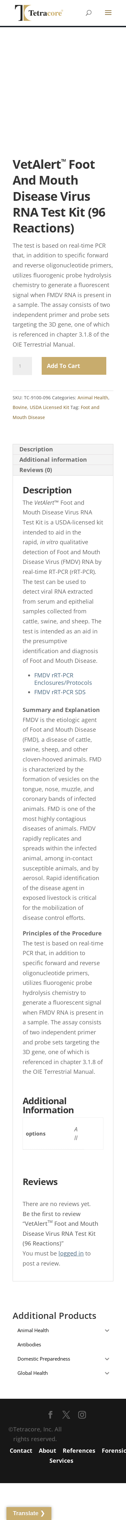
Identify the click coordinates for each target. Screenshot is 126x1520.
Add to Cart (63, 366)
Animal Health (93, 397)
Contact (21, 1450)
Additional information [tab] (53, 459)
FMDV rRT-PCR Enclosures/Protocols (63, 678)
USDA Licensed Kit (49, 407)
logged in (71, 1253)
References (79, 1450)
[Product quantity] (22, 366)
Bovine (20, 407)
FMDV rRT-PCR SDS (60, 692)
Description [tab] (36, 449)
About (47, 1450)
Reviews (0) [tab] (35, 470)
